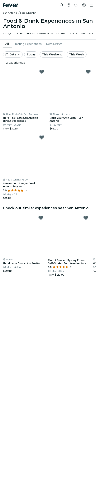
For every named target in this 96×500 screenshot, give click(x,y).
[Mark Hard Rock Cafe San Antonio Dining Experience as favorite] (41, 71)
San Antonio (10, 12)
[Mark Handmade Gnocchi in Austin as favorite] (40, 217)
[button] (29, 13)
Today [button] (31, 54)
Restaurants (54, 44)
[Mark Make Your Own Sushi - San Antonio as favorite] (88, 71)
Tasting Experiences (28, 44)
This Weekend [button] (52, 54)
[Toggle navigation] (91, 5)
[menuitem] (7, 44)
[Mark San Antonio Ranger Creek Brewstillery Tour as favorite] (41, 137)
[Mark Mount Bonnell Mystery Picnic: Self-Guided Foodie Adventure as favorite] (85, 217)
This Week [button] (76, 54)
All (7, 43)
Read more (87, 33)
